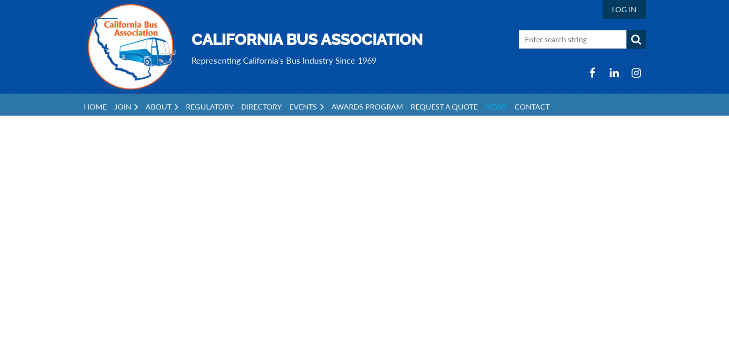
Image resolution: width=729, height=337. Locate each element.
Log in (624, 9)
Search (636, 39)
